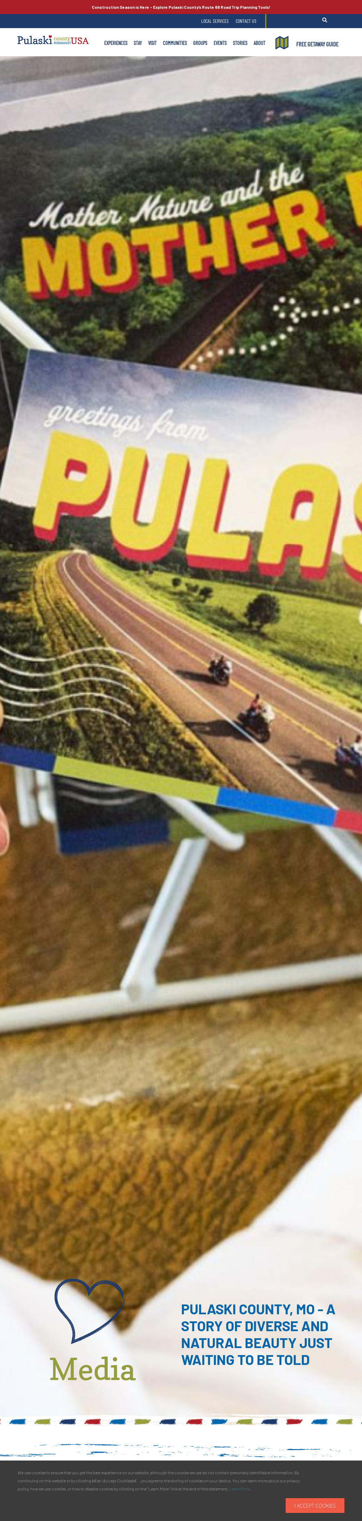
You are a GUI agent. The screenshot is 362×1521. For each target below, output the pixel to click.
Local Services (215, 21)
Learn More (239, 1488)
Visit (152, 43)
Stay (138, 43)
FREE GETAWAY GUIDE (317, 43)
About (259, 43)
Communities (175, 43)
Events (220, 43)
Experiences (115, 43)
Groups (200, 43)
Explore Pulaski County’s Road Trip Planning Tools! (181, 7)
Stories (240, 43)
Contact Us (246, 21)
